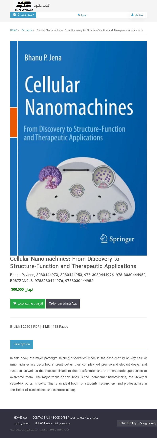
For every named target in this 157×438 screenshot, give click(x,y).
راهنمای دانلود (22, 423)
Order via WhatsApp (63, 303)
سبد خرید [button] (22, 15)
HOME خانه (21, 418)
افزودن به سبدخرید (28, 303)
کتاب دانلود (42, 6)
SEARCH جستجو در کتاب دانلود (52, 423)
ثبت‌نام (137, 15)
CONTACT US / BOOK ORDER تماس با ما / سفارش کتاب (65, 418)
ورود (82, 15)
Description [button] (21, 344)
